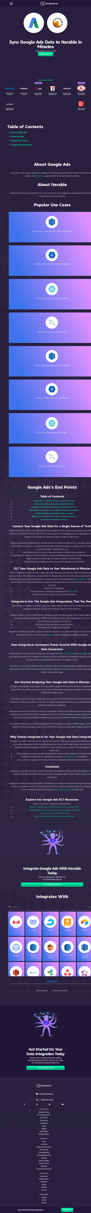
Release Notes (44, 1134)
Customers (44, 1176)
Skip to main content (45, 80)
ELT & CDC (44, 1118)
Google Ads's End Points (21, 145)
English (44, 1197)
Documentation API (44, 1155)
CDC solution (73, 591)
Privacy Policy (44, 1163)
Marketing (44, 1123)
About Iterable (17, 136)
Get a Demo (67, 1210)
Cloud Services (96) (59, 990)
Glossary (44, 1166)
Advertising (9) (41, 990)
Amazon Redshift (69, 653)
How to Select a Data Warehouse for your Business (54, 816)
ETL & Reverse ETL (44, 1115)
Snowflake (83, 653)
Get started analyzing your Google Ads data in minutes (54, 513)
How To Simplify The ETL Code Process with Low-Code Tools (54, 807)
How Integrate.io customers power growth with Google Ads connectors (54, 510)
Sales (44, 1126)
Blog (44, 1141)
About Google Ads (19, 132)
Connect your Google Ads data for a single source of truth (54, 501)
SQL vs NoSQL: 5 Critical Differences (54, 813)
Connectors (44, 1120)
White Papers (44, 1179)
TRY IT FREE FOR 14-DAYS (52, 884)
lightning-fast (71, 757)
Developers (44, 1131)
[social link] (24, 1104)
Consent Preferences (44, 1169)
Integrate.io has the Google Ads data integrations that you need (54, 507)
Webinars (44, 1182)
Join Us (44, 1190)
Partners (44, 1187)
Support (44, 1129)
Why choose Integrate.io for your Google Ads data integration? (54, 516)
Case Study (38, 83)
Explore (40, 176)
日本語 (44, 1200)
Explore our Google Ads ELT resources (54, 519)
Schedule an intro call (64, 790)
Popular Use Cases (19, 141)
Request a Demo (45, 54)
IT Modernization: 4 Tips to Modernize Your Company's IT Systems (54, 810)
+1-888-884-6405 (44, 1100)
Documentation (44, 1152)
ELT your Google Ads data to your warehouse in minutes (54, 504)
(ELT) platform (81, 579)
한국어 (44, 1203)
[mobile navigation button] (11, 4)
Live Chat (44, 1144)
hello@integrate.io (44, 1094)
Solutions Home (44, 1112)
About (44, 1184)
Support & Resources (44, 1147)
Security (44, 1158)
